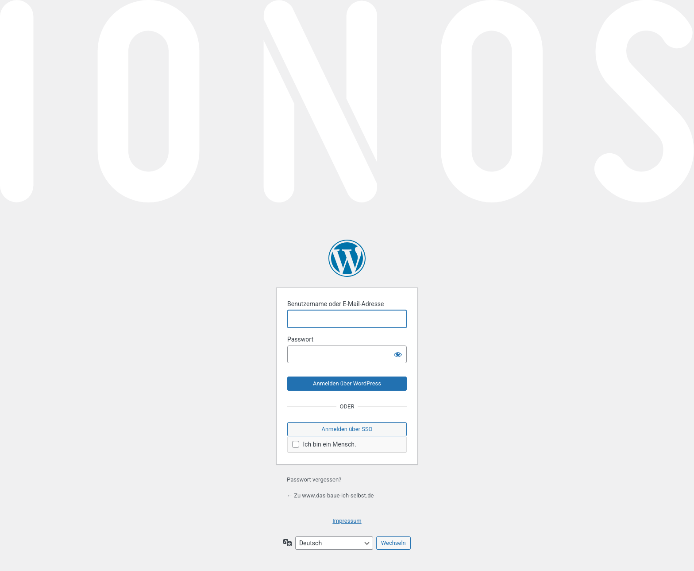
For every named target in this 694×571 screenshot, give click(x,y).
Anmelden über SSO (346, 429)
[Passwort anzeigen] (398, 354)
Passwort (300, 339)
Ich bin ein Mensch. (324, 444)
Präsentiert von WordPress (347, 258)
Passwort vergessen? (314, 479)
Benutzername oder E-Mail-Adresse (335, 303)
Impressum (346, 520)
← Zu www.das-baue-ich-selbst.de (330, 495)
